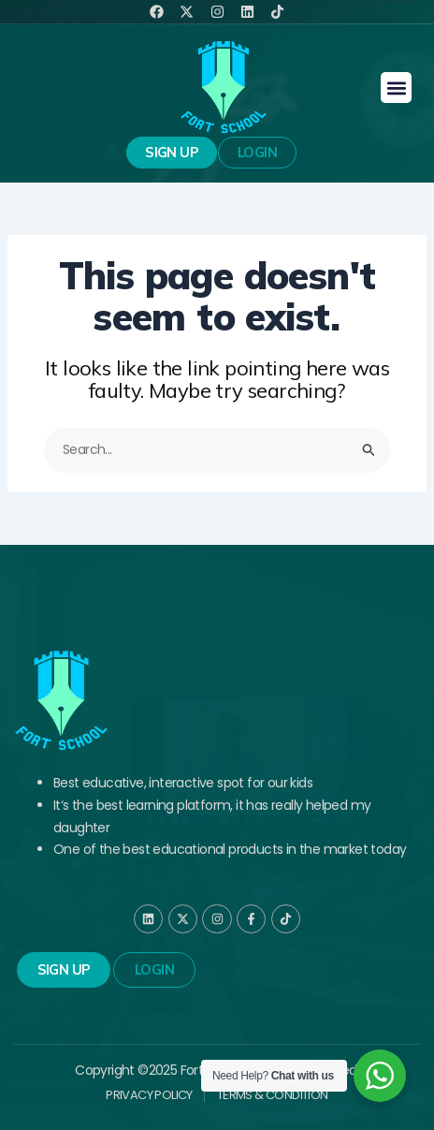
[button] (396, 87)
